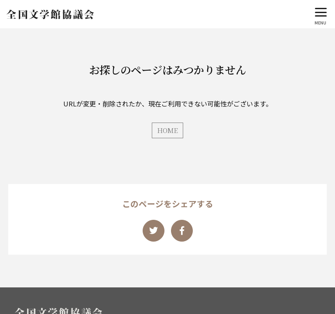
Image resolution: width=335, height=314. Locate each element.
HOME (167, 130)
